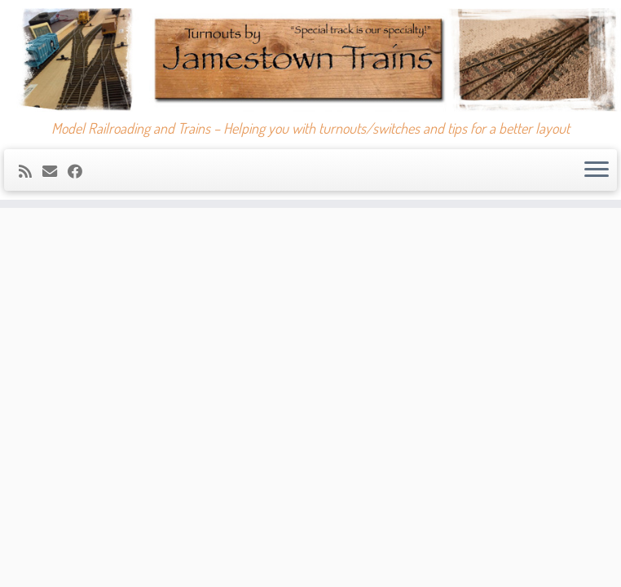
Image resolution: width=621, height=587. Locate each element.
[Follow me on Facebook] (80, 171)
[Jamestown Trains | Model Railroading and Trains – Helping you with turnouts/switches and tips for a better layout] (310, 60)
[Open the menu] (596, 170)
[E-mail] (55, 171)
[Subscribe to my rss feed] (30, 171)
